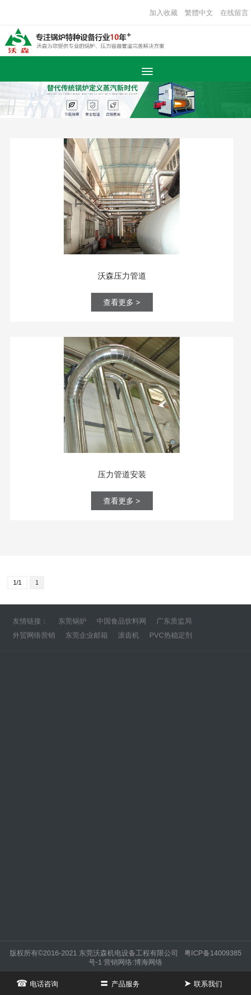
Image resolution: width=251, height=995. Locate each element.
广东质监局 (174, 624)
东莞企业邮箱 (86, 638)
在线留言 (234, 13)
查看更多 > (121, 302)
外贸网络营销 (34, 638)
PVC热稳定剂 (170, 638)
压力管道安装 (122, 474)
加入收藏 (163, 13)
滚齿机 (128, 638)
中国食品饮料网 (121, 624)
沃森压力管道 (122, 276)
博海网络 (148, 962)
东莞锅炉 (72, 624)
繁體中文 (199, 13)
